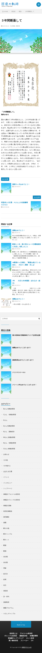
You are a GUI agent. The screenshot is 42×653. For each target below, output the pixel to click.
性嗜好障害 (34, 636)
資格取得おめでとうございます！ (23, 360)
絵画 (4, 579)
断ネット (6, 540)
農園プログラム (8, 608)
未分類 (5, 557)
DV (32, 640)
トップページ (7, 488)
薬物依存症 (23, 636)
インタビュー (7, 483)
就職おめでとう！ (18, 230)
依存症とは (13, 633)
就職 (4, 522)
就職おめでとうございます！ (21, 347)
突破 (4, 568)
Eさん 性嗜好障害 (9, 426)
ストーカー (24, 640)
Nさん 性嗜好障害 (9, 443)
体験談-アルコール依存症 (11, 494)
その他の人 (7, 466)
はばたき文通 (7, 471)
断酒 (4, 551)
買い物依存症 (13, 640)
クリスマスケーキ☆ (18, 372)
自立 (4, 585)
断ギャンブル (7, 534)
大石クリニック (27, 647)
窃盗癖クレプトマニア (16, 638)
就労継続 (6, 517)
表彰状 (18, 26)
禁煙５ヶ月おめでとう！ (21, 184)
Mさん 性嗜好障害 (9, 437)
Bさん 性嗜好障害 (9, 409)
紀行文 (5, 574)
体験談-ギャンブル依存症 (11, 500)
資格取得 (6, 602)
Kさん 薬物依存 (8, 431)
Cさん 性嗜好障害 (9, 414)
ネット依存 (30, 638)
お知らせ (6, 454)
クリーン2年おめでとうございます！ (24, 385)
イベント (6, 477)
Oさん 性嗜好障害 (9, 449)
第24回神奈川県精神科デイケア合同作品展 (26, 335)
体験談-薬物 (7, 505)
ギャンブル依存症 (10, 636)
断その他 (6, 528)
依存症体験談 (7, 511)
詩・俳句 (6, 596)
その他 (5, 460)
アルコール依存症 (26, 633)
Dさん (5, 420)
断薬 (13, 26)
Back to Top (21, 625)
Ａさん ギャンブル (9, 613)
